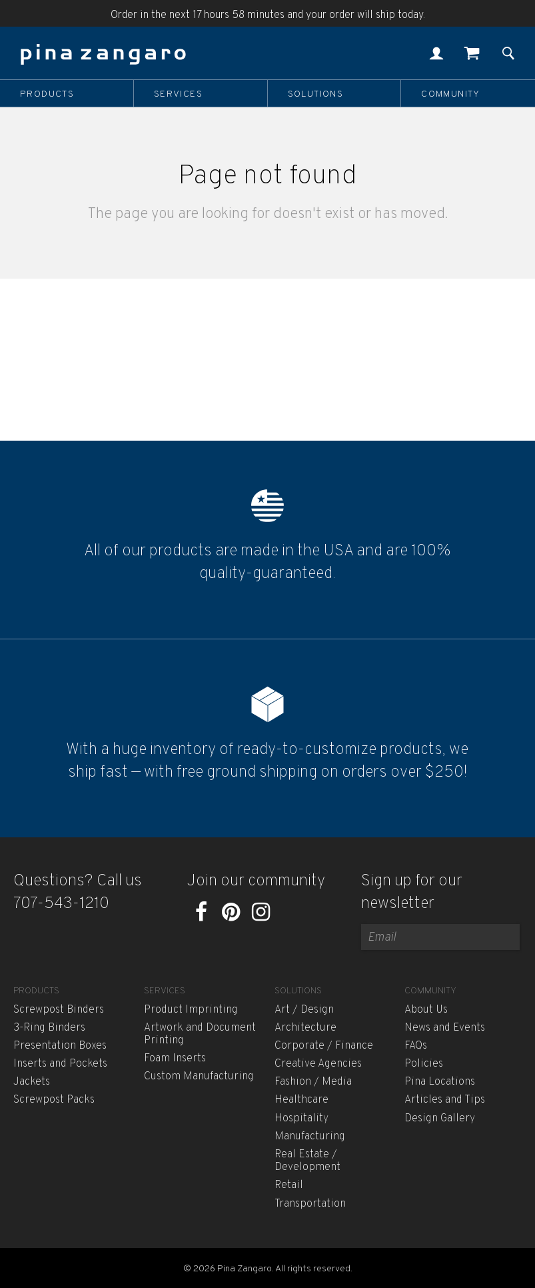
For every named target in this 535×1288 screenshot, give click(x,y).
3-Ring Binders (49, 1028)
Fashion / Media (313, 1082)
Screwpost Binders (58, 1010)
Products (47, 94)
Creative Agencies (318, 1064)
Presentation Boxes (60, 1046)
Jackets (31, 1082)
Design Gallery (439, 1118)
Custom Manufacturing (199, 1076)
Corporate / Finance (323, 1046)
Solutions (316, 94)
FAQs (415, 1046)
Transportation (310, 1204)
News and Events (444, 1028)
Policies (423, 1064)
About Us (426, 1010)
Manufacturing (309, 1136)
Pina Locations (439, 1082)
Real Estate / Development (307, 1161)
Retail (288, 1185)
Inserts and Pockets (60, 1064)
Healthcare (301, 1100)
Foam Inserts (175, 1058)
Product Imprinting (191, 1010)
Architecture (305, 1028)
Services (178, 94)
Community (450, 94)
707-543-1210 (61, 904)
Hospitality (301, 1118)
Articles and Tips (444, 1100)
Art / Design (304, 1010)
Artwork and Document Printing (200, 1034)
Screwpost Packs (54, 1100)
